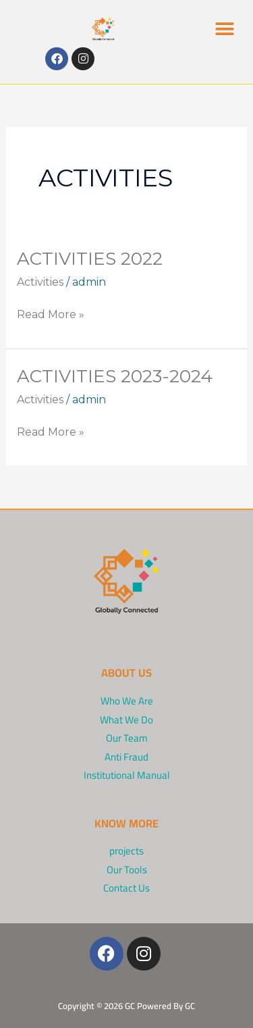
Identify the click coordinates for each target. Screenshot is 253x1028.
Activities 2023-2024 (115, 376)
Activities (40, 282)
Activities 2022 (90, 258)
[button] (224, 29)
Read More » (50, 313)
